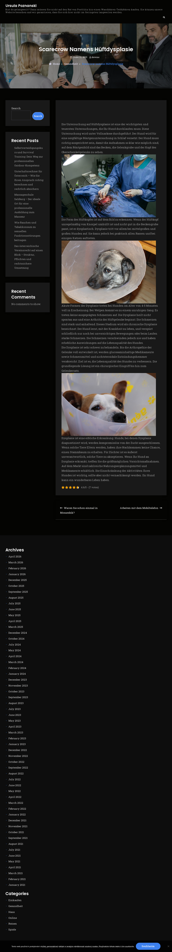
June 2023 (14, 715)
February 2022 (17, 808)
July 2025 (14, 603)
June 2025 (14, 609)
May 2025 (14, 615)
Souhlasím (148, 946)
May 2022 (14, 791)
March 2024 (15, 662)
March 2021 (15, 873)
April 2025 (14, 621)
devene (95, 57)
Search (16, 108)
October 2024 (16, 638)
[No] (168, 946)
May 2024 (14, 650)
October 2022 (16, 761)
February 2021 (17, 879)
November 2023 (18, 685)
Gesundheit (71, 63)
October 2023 (16, 691)
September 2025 (18, 591)
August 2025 (15, 597)
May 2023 (14, 720)
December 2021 (17, 820)
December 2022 (17, 750)
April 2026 (14, 556)
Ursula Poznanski (20, 6)
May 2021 (14, 861)
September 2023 (18, 697)
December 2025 (17, 580)
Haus (11, 912)
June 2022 (14, 785)
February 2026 (17, 568)
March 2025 (15, 627)
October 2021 (16, 832)
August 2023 (16, 703)
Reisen (12, 923)
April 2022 (14, 797)
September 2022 (18, 767)
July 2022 (14, 779)
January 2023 (17, 744)
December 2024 (17, 632)
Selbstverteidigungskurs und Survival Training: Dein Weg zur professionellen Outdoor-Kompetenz (28, 156)
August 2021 (15, 844)
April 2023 (14, 726)
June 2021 (14, 855)
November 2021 (17, 826)
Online (12, 918)
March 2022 (15, 802)
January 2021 (16, 885)
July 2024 (14, 644)
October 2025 (16, 586)
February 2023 (17, 738)
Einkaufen (15, 900)
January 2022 (17, 814)
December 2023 (17, 679)
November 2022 (18, 756)
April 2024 (15, 656)
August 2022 (16, 773)
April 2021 (14, 867)
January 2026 (17, 574)
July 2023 (14, 709)
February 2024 (17, 668)
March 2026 (15, 562)
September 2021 (18, 838)
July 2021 (14, 849)
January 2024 (17, 673)
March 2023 (15, 732)
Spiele (12, 929)
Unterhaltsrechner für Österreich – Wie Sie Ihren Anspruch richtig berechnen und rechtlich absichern (29, 180)
